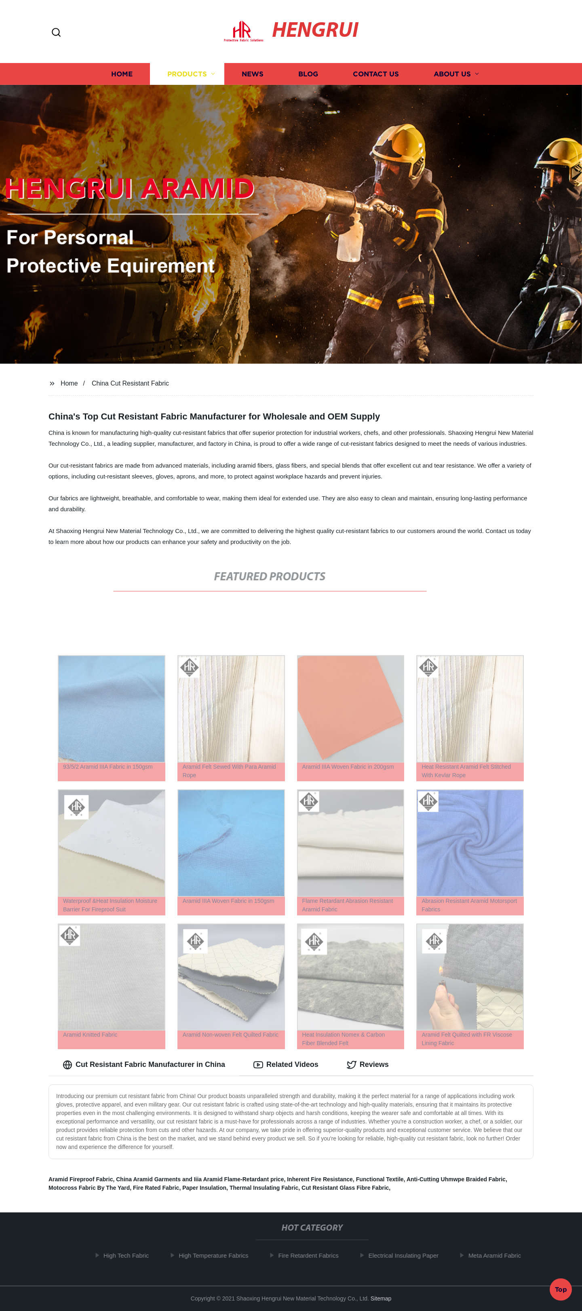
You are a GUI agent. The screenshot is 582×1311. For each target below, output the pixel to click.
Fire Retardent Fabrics (313, 1255)
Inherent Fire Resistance (320, 1179)
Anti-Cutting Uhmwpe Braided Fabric (456, 1179)
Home (122, 74)
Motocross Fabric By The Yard (89, 1188)
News (253, 74)
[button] (56, 33)
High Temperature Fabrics (218, 1255)
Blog (308, 74)
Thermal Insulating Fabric (264, 1188)
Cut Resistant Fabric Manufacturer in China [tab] (144, 1065)
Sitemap (381, 1298)
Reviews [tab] (368, 1065)
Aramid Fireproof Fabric (80, 1179)
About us (452, 74)
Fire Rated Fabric (156, 1188)
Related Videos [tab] (285, 1065)
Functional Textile (380, 1179)
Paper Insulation (204, 1188)
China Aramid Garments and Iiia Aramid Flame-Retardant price (200, 1179)
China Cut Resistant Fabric (130, 383)
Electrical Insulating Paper (408, 1255)
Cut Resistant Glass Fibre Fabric (345, 1188)
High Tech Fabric (131, 1255)
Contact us (376, 74)
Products (187, 74)
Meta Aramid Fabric (500, 1255)
